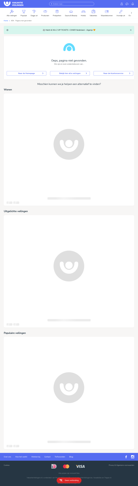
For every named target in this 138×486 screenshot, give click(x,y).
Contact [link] (47, 456)
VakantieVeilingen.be (85, 478)
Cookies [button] (7, 465)
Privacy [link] (111, 465)
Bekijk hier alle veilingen (73, 73)
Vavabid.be (97, 478)
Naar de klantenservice (116, 73)
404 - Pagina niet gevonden (21, 21)
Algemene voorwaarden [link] (125, 465)
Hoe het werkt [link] (21, 456)
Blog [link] (71, 456)
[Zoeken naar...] (71, 4)
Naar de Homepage (30, 73)
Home (6, 21)
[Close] (7, 30)
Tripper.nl (107, 478)
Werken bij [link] (35, 456)
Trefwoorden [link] (60, 456)
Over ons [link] (7, 456)
